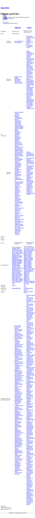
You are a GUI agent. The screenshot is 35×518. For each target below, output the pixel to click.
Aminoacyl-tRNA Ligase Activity (19, 459)
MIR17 (25, 256)
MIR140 (18, 27)
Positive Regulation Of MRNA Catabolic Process (30, 419)
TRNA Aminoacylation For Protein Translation (18, 455)
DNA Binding (30, 79)
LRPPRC (14, 269)
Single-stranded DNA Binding (30, 88)
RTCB (17, 278)
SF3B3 (13, 279)
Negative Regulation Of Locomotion (30, 412)
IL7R (25, 250)
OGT (25, 282)
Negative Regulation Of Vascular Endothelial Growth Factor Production (18, 197)
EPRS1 (18, 254)
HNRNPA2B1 (15, 258)
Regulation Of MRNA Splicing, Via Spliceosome (18, 372)
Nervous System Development (30, 166)
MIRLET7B (26, 273)
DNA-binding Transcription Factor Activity (30, 91)
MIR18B (29, 256)
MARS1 (18, 269)
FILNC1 (28, 248)
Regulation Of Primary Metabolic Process (19, 409)
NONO (20, 270)
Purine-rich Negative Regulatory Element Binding (30, 97)
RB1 (34, 282)
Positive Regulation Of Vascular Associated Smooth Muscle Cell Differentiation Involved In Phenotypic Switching (19, 230)
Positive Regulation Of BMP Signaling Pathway (19, 128)
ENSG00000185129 (28, 288)
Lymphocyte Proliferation (29, 185)
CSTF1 (13, 252)
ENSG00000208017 (16, 288)
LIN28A (21, 268)
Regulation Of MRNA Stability (18, 442)
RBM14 (14, 278)
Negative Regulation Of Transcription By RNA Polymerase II (30, 154)
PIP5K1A (19, 273)
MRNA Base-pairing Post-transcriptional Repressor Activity (19, 81)
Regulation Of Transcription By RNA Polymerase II (30, 162)
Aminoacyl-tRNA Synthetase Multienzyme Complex (19, 367)
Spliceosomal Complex (18, 390)
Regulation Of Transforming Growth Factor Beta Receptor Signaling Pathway (30, 501)
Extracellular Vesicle (29, 353)
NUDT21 (14, 272)
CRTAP (20, 250)
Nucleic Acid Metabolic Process (19, 334)
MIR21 (29, 261)
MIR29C (26, 265)
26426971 (17, 243)
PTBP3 (17, 274)
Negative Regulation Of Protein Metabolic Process (31, 453)
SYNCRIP (20, 279)
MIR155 (30, 253)
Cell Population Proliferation (30, 169)
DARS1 (17, 252)
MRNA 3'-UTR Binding (18, 77)
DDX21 (14, 253)
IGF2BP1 (14, 265)
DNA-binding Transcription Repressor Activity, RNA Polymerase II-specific (30, 75)
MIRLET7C (26, 275)
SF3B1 (20, 278)
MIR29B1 (29, 263)
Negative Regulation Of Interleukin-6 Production (18, 137)
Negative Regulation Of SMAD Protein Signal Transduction (18, 176)
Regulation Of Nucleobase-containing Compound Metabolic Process (19, 468)
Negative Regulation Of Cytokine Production (30, 399)
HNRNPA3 (14, 259)
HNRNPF (19, 259)
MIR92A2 (30, 270)
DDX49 (21, 253)
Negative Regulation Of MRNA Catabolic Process (19, 418)
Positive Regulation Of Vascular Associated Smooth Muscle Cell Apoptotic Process (19, 222)
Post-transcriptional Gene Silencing (30, 308)
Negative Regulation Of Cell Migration (30, 395)
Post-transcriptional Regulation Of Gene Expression (19, 377)
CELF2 (17, 250)
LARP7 (17, 268)
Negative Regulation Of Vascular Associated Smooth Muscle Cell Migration (19, 215)
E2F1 (25, 248)
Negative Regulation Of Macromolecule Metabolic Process (19, 438)
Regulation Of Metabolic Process (19, 415)
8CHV (31, 291)
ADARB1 (14, 248)
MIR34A (26, 266)
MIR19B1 (26, 258)
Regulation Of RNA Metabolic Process (18, 446)
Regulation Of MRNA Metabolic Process (19, 347)
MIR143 (26, 253)
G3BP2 (20, 255)
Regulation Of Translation (18, 412)
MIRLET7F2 (27, 280)
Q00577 (25, 289)
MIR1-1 (28, 250)
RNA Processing (18, 329)
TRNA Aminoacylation (18, 472)
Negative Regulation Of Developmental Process (30, 378)
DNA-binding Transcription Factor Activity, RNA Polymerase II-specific (30, 68)
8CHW (25, 292)
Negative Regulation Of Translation (30, 177)
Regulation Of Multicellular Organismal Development (30, 430)
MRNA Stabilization (17, 429)
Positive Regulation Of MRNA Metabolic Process (31, 437)
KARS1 (18, 267)
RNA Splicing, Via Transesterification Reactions (19, 363)
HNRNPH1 (14, 260)
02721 (25, 286)
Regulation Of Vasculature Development (30, 423)
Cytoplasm (29, 40)
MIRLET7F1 (27, 278)
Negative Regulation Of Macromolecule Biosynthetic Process (30, 332)
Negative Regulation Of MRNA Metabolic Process (19, 383)
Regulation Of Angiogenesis (30, 415)
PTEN (27, 282)
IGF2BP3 (14, 267)
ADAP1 (25, 247)
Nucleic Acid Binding (18, 327)
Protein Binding (30, 94)
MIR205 (30, 260)
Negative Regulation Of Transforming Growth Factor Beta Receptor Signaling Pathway (19, 122)
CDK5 (32, 247)
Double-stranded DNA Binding (30, 81)
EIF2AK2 (14, 254)
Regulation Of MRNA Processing (19, 380)
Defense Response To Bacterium (19, 160)
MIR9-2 (26, 270)
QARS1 (20, 275)
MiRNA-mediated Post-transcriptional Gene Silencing (19, 152)
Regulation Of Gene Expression (18, 392)
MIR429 (26, 268)
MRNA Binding (18, 351)
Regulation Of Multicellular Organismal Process (30, 486)
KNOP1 (14, 268)
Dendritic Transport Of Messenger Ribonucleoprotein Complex (31, 192)
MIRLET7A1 (30, 271)
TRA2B (21, 280)
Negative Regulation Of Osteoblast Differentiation (18, 170)
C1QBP (19, 249)
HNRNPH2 (20, 260)
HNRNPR (14, 264)
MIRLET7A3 (27, 272)
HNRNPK (19, 262)
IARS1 (18, 264)
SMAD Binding (30, 101)
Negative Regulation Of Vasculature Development (30, 465)
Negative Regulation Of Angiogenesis (30, 461)
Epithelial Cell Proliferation (30, 187)
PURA (29, 27)
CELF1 (13, 250)
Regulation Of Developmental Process (30, 449)
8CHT (25, 291)
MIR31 (29, 265)
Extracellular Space (19, 41)
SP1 (25, 283)
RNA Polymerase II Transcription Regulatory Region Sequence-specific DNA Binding (31, 61)
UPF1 (13, 281)
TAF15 (13, 280)
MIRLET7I (32, 281)
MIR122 (26, 251)
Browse (5, 15)
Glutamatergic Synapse (30, 47)
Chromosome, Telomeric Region (31, 37)
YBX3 (13, 283)
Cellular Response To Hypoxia (19, 183)
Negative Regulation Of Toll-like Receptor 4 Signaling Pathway (19, 147)
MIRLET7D (26, 276)
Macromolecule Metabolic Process (19, 354)
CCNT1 (29, 247)
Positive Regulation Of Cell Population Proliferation (30, 172)
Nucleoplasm (18, 374)
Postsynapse (29, 45)
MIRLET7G (26, 281)
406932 (13, 285)
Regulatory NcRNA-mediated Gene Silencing (31, 312)
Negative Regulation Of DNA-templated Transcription (30, 181)
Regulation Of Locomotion (30, 457)
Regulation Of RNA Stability (18, 422)
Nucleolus (17, 473)
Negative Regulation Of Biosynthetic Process (30, 338)
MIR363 (30, 267)
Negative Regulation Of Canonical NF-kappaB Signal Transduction (18, 164)
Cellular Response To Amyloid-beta (19, 202)
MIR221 (26, 262)
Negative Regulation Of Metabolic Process (19, 450)
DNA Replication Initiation (30, 159)
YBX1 (19, 281)
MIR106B (32, 250)
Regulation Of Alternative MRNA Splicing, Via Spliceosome (19, 433)
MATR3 (14, 270)
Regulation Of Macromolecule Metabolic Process (19, 398)
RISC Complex (18, 42)
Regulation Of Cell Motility (30, 446)
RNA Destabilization (30, 409)
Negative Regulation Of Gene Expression (18, 117)
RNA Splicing (18, 337)
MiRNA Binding (18, 452)
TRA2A (17, 280)
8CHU (28, 291)
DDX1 (20, 252)
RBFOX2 (18, 276)
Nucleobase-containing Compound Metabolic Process (19, 342)
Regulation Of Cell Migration (30, 441)
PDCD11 (18, 272)
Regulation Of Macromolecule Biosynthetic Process (18, 402)
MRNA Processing (19, 335)
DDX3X (18, 253)
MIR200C (26, 260)
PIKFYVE (14, 273)
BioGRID (5, 23)
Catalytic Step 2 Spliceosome (18, 395)
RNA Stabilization (19, 444)
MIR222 (30, 262)
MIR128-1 (30, 251)
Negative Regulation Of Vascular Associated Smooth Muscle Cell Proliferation (19, 207)
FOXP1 (32, 248)
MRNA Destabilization (30, 403)
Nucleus (28, 38)
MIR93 (25, 271)
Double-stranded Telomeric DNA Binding (30, 85)
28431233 (11, 18)
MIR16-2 (30, 255)
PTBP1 (13, 274)
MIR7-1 (29, 268)
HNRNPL (14, 263)
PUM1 (13, 275)
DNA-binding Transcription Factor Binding (30, 103)
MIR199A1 (26, 257)
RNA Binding (30, 93)
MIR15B (26, 255)
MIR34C (26, 267)
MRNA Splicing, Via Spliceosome (18, 359)
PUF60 (20, 274)
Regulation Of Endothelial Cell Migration (30, 490)
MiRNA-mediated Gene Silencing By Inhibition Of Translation (31, 369)
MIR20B (26, 261)
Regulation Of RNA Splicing (18, 350)
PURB (30, 282)
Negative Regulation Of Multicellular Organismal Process (30, 386)
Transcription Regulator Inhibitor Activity (30, 107)
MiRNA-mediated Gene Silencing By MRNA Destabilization (31, 356)
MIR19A (31, 257)
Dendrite (28, 41)
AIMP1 (18, 248)
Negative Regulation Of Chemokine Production (18, 132)
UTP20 (16, 281)
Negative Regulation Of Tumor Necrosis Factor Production (19, 142)
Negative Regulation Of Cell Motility (30, 406)
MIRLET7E (26, 277)
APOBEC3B (15, 249)
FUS (17, 255)
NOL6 (17, 270)
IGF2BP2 (18, 265)
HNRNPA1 (19, 257)
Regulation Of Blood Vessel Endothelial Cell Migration (30, 495)
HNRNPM (19, 263)
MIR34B (30, 266)
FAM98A (14, 255)
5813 (25, 285)
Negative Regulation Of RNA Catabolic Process (18, 425)
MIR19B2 (31, 258)
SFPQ (16, 279)
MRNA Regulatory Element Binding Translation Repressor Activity (30, 54)
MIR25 (25, 263)
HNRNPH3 (14, 262)
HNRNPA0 (14, 257)
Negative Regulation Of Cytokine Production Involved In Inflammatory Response (18, 189)
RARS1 (13, 276)
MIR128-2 (26, 252)
